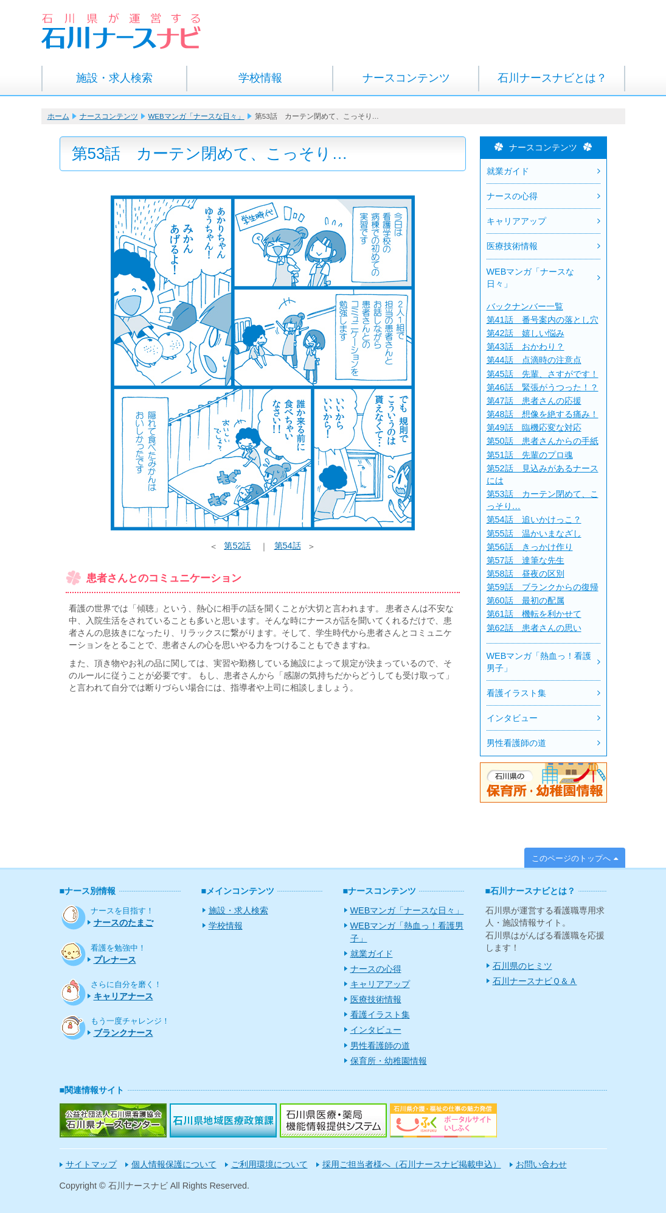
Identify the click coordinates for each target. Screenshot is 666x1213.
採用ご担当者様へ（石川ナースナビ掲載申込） (411, 1164)
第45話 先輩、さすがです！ (542, 374)
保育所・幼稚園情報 (388, 1061)
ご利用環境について (269, 1164)
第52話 (237, 545)
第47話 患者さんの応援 (534, 401)
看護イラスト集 (516, 693)
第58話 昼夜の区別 (525, 573)
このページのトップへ (571, 858)
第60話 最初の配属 (525, 600)
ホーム (58, 116)
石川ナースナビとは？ (552, 78)
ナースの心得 (512, 196)
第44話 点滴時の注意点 (534, 360)
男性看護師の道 (516, 743)
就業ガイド (508, 171)
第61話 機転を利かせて (534, 614)
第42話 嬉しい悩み (525, 333)
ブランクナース (123, 1033)
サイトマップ (91, 1164)
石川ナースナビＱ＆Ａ (535, 981)
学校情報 (260, 78)
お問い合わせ (541, 1164)
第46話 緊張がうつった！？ (542, 387)
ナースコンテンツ (406, 78)
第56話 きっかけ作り (530, 547)
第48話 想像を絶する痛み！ (542, 414)
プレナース (115, 960)
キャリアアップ (516, 221)
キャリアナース (123, 996)
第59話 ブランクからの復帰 (542, 587)
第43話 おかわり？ (525, 346)
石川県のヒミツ (522, 966)
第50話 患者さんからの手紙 (542, 441)
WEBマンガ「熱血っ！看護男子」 (539, 662)
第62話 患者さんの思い (534, 628)
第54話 (287, 545)
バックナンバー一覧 (525, 306)
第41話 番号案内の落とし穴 (542, 320)
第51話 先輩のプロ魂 (530, 455)
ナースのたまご (123, 922)
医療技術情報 (512, 246)
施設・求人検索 (114, 78)
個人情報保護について (174, 1164)
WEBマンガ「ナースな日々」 (196, 116)
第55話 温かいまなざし (534, 533)
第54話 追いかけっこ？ (534, 519)
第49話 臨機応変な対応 (534, 427)
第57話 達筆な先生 (525, 560)
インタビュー (512, 718)
